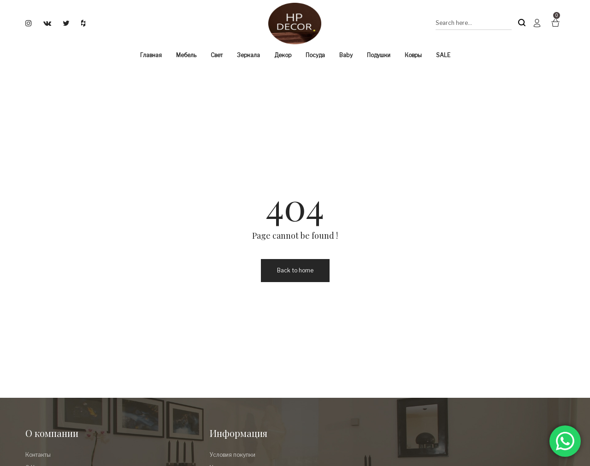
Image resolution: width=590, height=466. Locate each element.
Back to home (295, 270)
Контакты (38, 454)
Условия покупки (232, 454)
